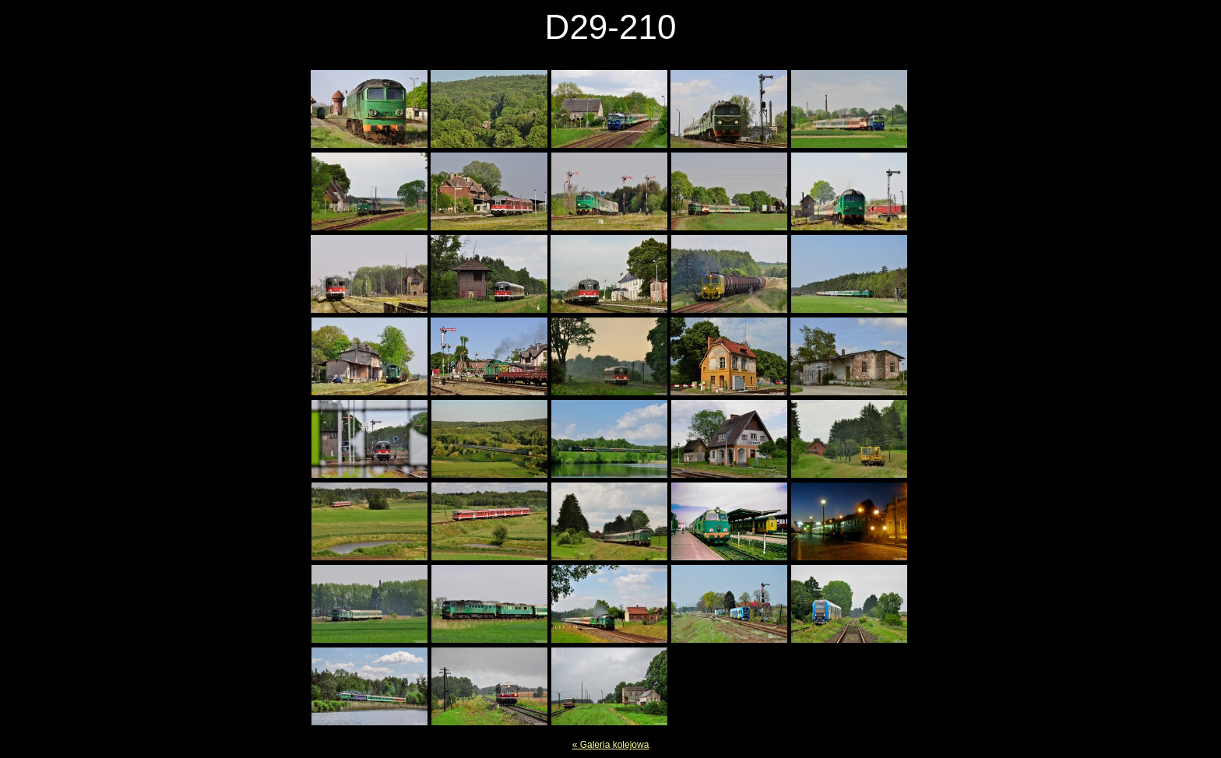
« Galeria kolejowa (610, 744)
